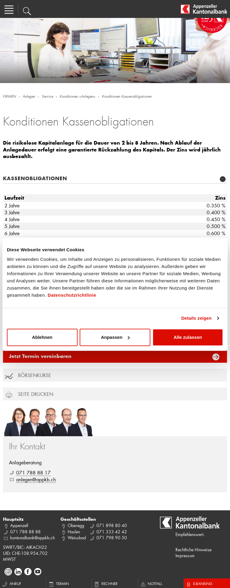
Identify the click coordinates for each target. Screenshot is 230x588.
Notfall (151, 583)
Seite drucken (35, 394)
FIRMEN (9, 97)
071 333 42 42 (111, 532)
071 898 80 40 (111, 525)
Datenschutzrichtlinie (72, 295)
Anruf (11, 583)
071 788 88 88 (25, 532)
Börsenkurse (34, 375)
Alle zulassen (188, 337)
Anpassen (115, 337)
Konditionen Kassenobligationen (127, 97)
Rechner (105, 583)
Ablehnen (42, 337)
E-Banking (198, 583)
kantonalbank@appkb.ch (32, 537)
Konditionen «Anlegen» (77, 97)
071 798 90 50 (111, 537)
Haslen (74, 532)
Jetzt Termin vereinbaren (40, 356)
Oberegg (76, 525)
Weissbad (77, 537)
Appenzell (19, 525)
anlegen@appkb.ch (36, 479)
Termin (58, 583)
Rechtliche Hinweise (193, 549)
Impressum (185, 555)
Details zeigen (196, 318)
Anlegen (28, 97)
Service (47, 97)
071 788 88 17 (33, 472)
